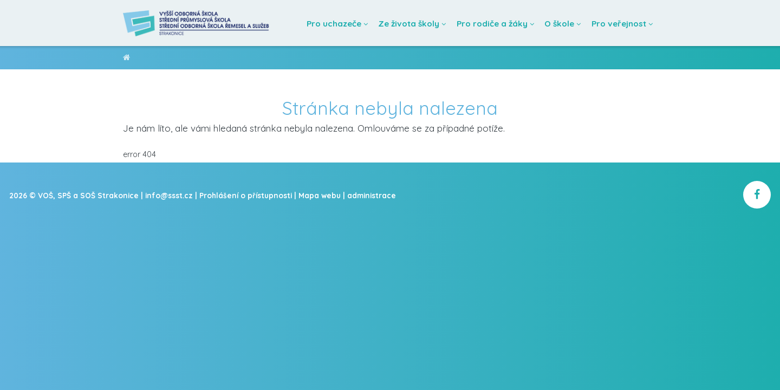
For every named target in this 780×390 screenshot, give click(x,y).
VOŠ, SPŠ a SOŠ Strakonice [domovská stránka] (126, 59)
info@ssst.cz (169, 195)
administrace (371, 195)
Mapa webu (319, 195)
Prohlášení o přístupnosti (245, 195)
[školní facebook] (757, 195)
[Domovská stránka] (196, 23)
